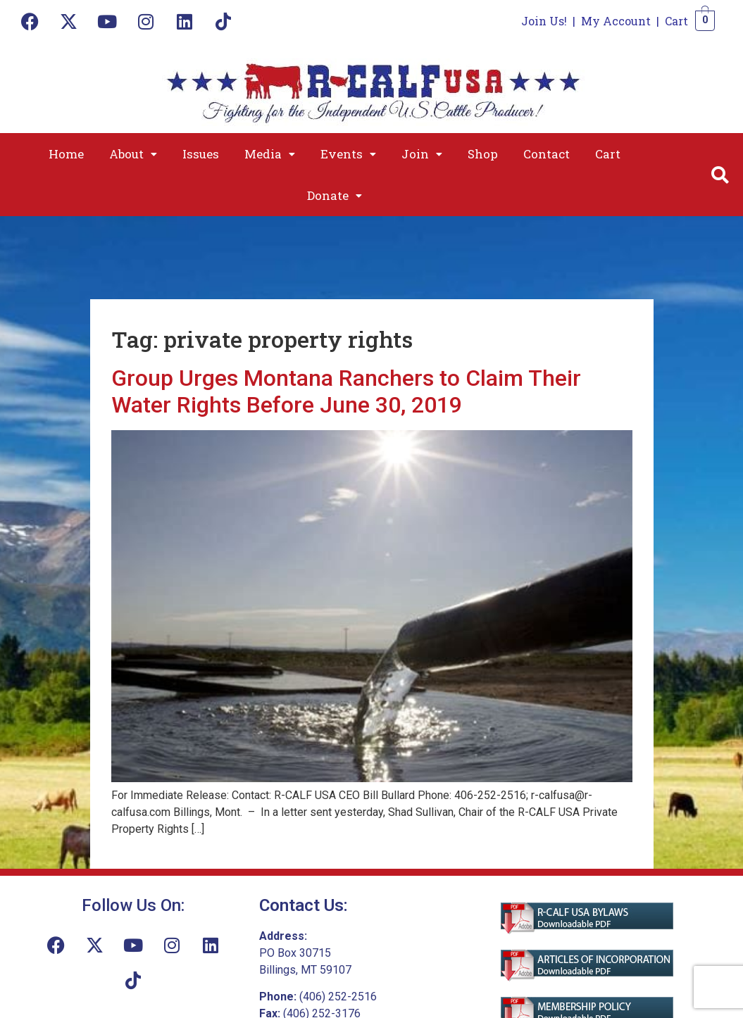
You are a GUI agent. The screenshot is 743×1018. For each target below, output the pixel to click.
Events (348, 154)
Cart (676, 20)
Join (421, 154)
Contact (546, 154)
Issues (200, 154)
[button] (133, 154)
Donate (334, 195)
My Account (616, 20)
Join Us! (544, 20)
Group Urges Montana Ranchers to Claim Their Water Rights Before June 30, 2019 (346, 391)
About (133, 154)
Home (66, 154)
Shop (483, 154)
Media (269, 154)
